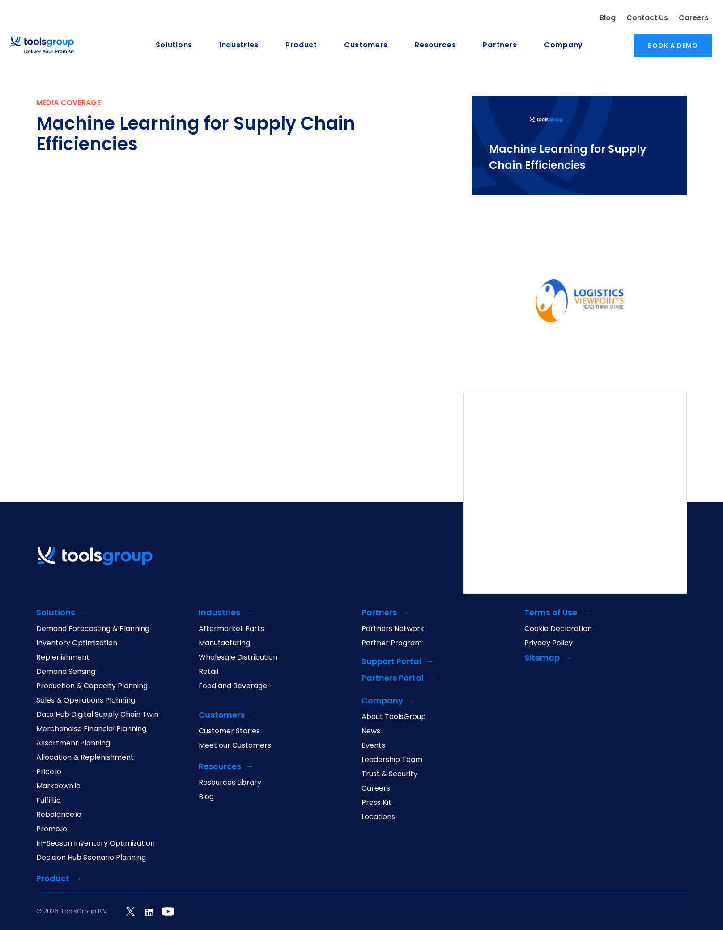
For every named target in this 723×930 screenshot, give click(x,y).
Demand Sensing (65, 672)
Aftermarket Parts (231, 629)
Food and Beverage (233, 686)
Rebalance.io (58, 815)
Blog (608, 18)
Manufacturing (224, 643)
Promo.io (51, 829)
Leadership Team (392, 760)
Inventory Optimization (76, 643)
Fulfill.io (48, 800)
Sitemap (542, 658)
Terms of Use (550, 613)
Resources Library (230, 783)
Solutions (174, 45)
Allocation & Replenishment (85, 757)
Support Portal (391, 662)
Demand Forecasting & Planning (92, 629)
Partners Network (393, 629)
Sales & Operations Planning (85, 700)
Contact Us (647, 18)
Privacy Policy (548, 643)
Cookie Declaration (558, 629)
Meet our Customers (235, 745)
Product (301, 45)
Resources (435, 45)
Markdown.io (58, 786)
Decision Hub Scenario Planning (91, 858)
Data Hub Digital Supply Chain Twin (97, 715)
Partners (500, 45)
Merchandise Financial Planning (91, 729)
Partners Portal (393, 678)
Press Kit (376, 803)
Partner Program (392, 643)
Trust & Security (389, 774)
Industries (239, 45)
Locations (378, 817)
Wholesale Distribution (238, 657)
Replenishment (62, 657)
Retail (208, 672)
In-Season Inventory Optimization (95, 843)
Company (563, 45)
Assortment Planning (73, 743)
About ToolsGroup (394, 717)
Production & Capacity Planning (92, 686)
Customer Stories (229, 731)
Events (373, 745)
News (371, 731)
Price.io (48, 772)
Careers (694, 18)
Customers (366, 45)
